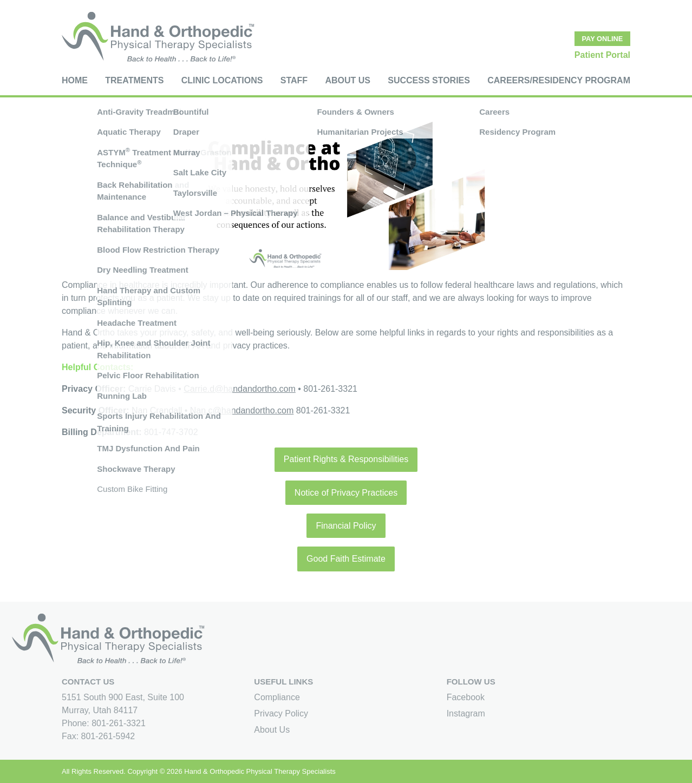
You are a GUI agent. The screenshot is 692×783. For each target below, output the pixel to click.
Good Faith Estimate (346, 558)
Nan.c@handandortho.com (241, 410)
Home (75, 80)
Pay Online (602, 39)
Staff (294, 80)
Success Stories (429, 80)
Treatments (134, 80)
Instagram (466, 713)
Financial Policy (346, 525)
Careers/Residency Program (558, 80)
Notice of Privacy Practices (346, 492)
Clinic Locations (222, 80)
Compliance (276, 697)
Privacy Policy (281, 713)
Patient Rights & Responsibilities (346, 459)
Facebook (466, 697)
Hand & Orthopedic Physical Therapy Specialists (259, 771)
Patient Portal (602, 55)
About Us (347, 80)
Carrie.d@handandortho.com (240, 388)
